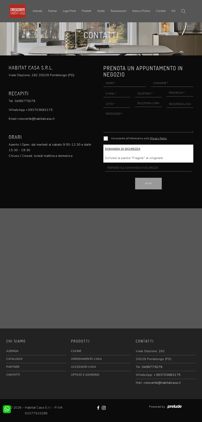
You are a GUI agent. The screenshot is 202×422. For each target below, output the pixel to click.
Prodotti (86, 11)
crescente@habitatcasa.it (162, 383)
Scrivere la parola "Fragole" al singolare (134, 158)
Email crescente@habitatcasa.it (31, 119)
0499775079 (152, 367)
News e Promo (141, 11)
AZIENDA (12, 351)
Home (73, 44)
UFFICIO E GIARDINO (85, 375)
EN (173, 11)
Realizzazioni (119, 11)
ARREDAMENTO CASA (86, 359)
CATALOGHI (14, 359)
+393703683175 (167, 375)
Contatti (161, 11)
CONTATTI (13, 375)
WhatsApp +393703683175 (31, 110)
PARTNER (13, 367)
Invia (148, 183)
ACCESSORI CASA (83, 367)
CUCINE (76, 351)
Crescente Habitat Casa (97, 44)
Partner (52, 11)
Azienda (37, 11)
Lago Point (69, 11)
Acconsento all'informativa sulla (139, 138)
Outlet (101, 11)
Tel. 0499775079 (22, 101)
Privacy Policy (158, 138)
